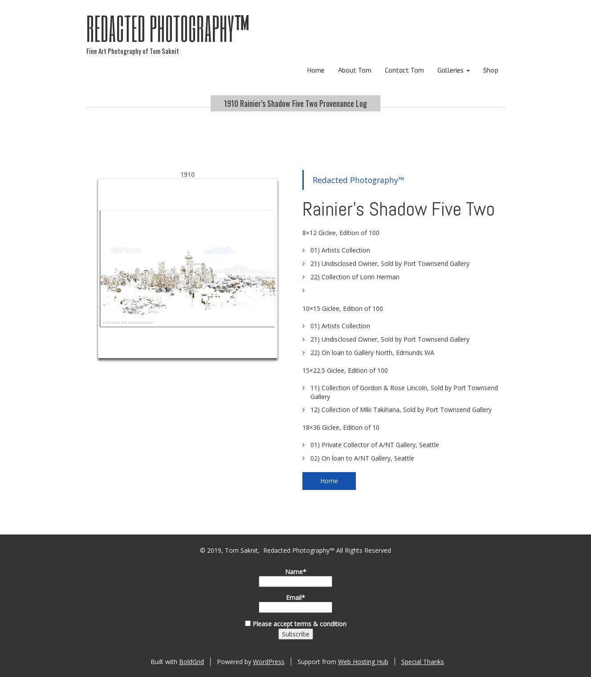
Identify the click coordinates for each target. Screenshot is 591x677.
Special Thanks (422, 661)
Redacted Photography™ (168, 28)
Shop (490, 70)
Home (316, 70)
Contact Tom (404, 70)
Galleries (453, 70)
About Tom (354, 70)
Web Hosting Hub (363, 661)
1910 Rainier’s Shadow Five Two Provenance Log (295, 103)
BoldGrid (191, 661)
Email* (295, 603)
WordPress (269, 661)
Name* (295, 577)
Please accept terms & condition (295, 624)
